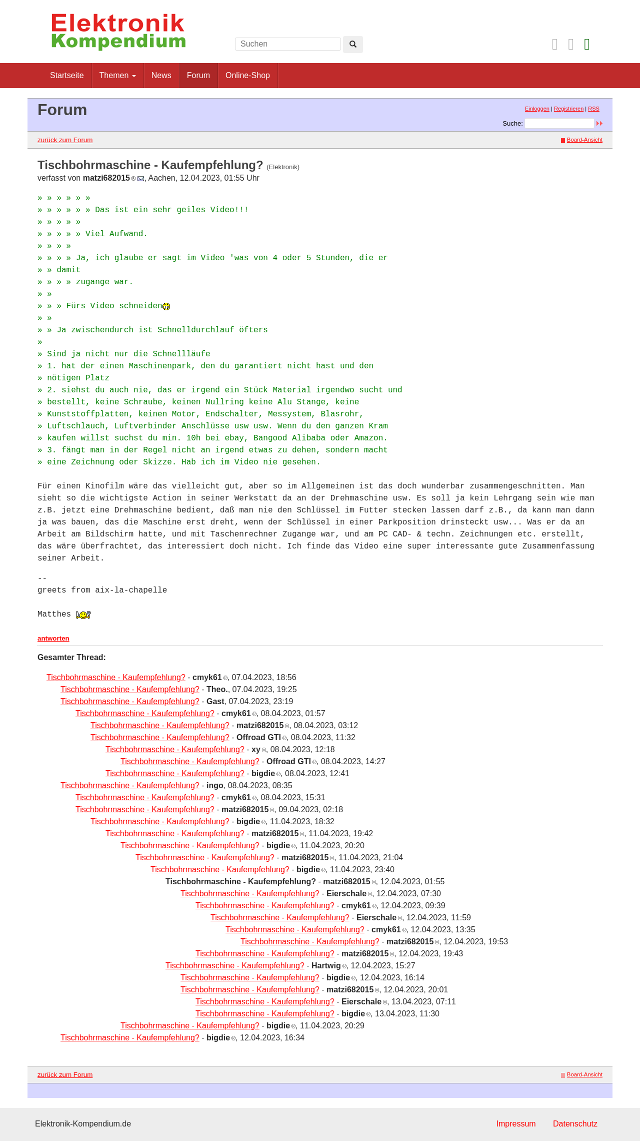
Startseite (67, 75)
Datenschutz (575, 1123)
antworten (54, 638)
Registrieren (569, 109)
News (162, 75)
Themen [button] (118, 75)
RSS (594, 109)
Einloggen (537, 109)
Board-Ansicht (581, 140)
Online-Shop (248, 75)
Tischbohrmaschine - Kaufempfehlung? (116, 677)
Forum (198, 75)
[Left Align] (353, 44)
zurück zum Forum (65, 140)
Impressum (516, 1123)
